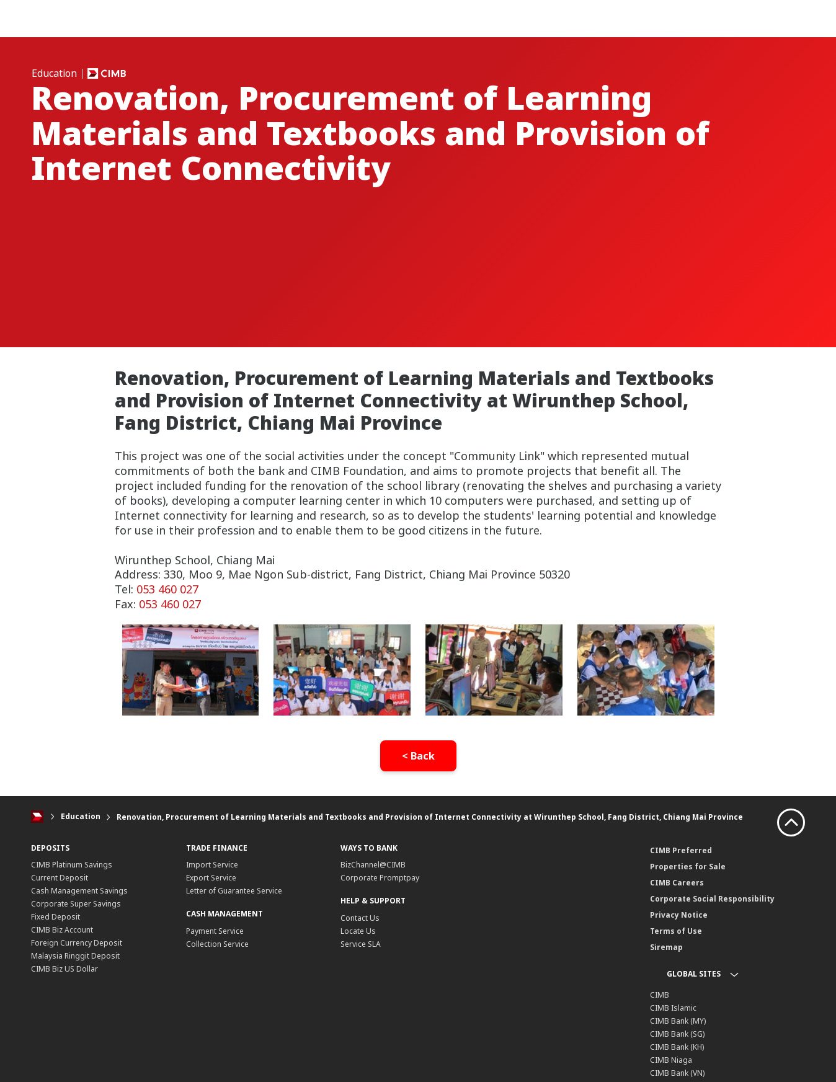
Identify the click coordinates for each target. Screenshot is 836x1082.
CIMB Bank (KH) (677, 1046)
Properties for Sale (688, 866)
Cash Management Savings (79, 890)
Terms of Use (676, 930)
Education (80, 817)
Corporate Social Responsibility (712, 898)
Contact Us (360, 918)
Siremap (666, 946)
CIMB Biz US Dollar (64, 969)
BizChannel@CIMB (373, 864)
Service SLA (360, 944)
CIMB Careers (677, 882)
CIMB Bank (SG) (677, 1033)
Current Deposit (59, 877)
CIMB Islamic (673, 1007)
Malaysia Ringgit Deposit (75, 956)
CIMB (659, 994)
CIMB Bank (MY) (678, 1020)
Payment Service (215, 931)
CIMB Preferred (681, 850)
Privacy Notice (679, 914)
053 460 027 (167, 589)
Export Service (211, 877)
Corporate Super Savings (76, 903)
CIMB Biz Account (62, 930)
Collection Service (217, 944)
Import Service (212, 864)
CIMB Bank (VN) (677, 1072)
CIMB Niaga (671, 1059)
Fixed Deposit (55, 916)
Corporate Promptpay (379, 877)
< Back (418, 755)
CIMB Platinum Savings (71, 864)
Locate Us (358, 931)
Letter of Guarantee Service (234, 890)
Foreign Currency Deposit (76, 943)
